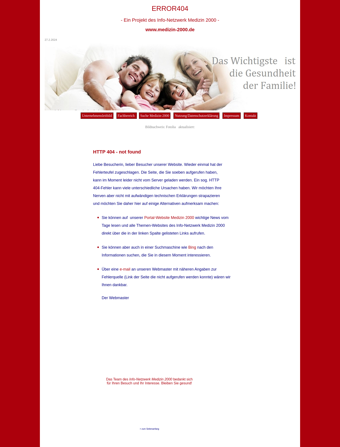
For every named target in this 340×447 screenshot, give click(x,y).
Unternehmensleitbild (97, 115)
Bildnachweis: (155, 127)
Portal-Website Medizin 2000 (169, 217)
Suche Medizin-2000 (154, 115)
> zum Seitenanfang (149, 429)
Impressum (231, 115)
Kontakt (250, 115)
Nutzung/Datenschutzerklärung (196, 115)
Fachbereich (127, 115)
